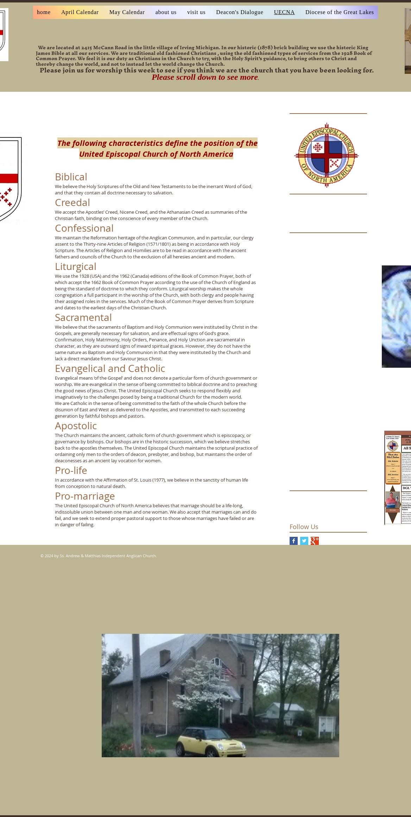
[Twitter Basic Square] (304, 541)
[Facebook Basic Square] (294, 541)
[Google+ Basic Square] (315, 541)
